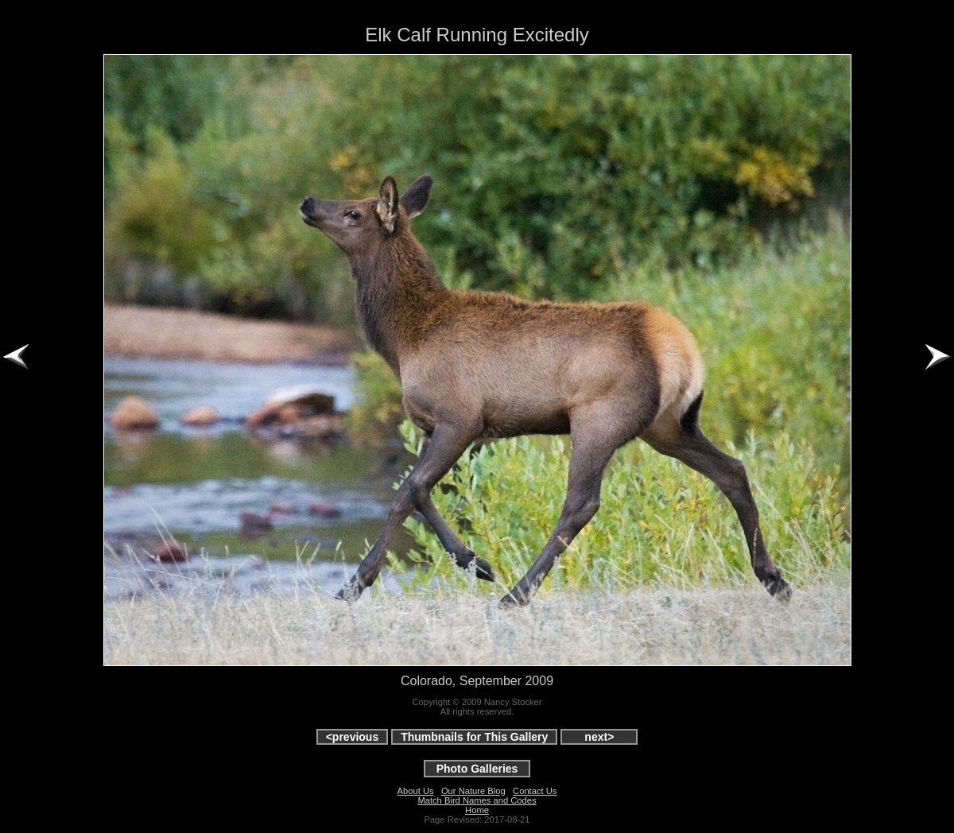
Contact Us (534, 791)
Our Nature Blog (473, 791)
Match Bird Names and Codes (476, 800)
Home (477, 810)
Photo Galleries (477, 768)
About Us (416, 791)
